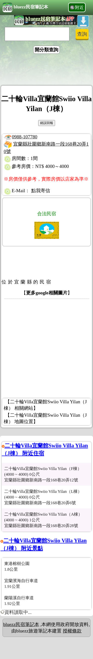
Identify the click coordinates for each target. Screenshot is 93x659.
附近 (79, 7)
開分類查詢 (46, 49)
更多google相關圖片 (46, 292)
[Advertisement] (46, 70)
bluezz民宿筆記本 (25, 7)
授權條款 (72, 630)
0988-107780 (24, 136)
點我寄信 (40, 190)
